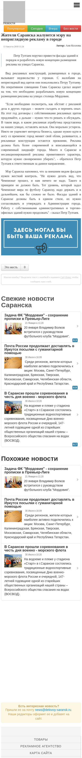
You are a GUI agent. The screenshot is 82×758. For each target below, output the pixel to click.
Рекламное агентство (40, 746)
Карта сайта (41, 753)
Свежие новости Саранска (27, 302)
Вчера (53, 28)
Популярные (16, 28)
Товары (41, 739)
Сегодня (37, 28)
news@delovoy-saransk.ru (53, 710)
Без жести (71, 28)
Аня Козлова (73, 45)
